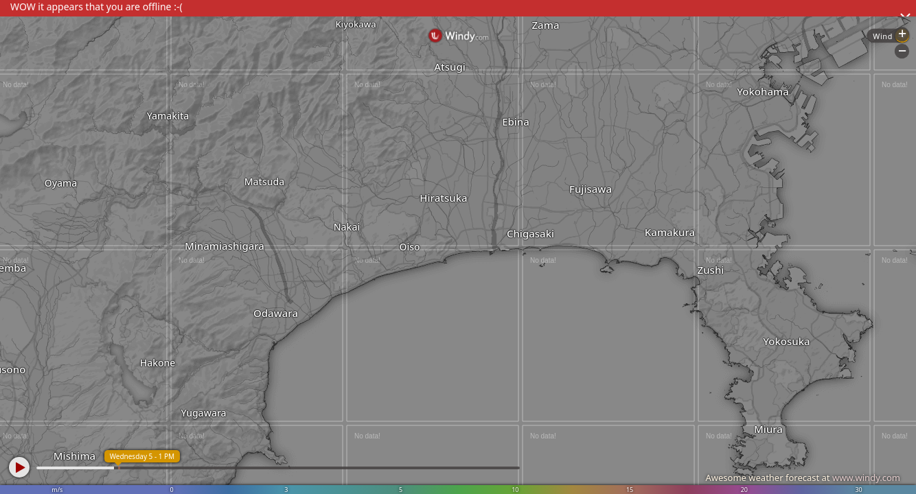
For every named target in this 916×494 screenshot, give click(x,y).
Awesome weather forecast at (802, 477)
